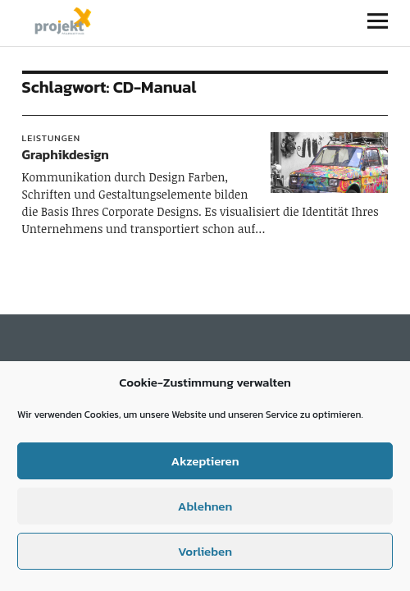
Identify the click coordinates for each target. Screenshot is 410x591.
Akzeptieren (205, 460)
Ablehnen (205, 506)
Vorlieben (205, 551)
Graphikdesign (65, 154)
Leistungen (51, 137)
